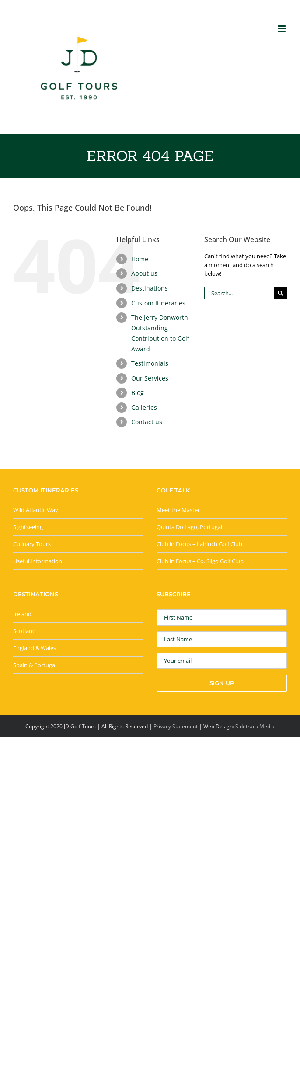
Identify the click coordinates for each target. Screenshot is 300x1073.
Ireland (22, 614)
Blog (137, 392)
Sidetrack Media (255, 726)
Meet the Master (178, 510)
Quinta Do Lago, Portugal (189, 527)
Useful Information (37, 561)
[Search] (280, 293)
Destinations (149, 288)
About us (144, 273)
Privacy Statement (175, 726)
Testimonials (149, 363)
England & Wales (34, 648)
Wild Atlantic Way (35, 510)
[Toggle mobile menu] (282, 28)
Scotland (24, 631)
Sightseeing (28, 527)
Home (139, 259)
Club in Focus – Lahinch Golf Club (199, 544)
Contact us (146, 422)
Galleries (144, 407)
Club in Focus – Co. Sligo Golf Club (200, 561)
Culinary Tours (32, 544)
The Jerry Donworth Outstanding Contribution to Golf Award (160, 333)
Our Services (149, 378)
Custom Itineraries (158, 303)
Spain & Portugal (34, 665)
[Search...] (239, 293)
